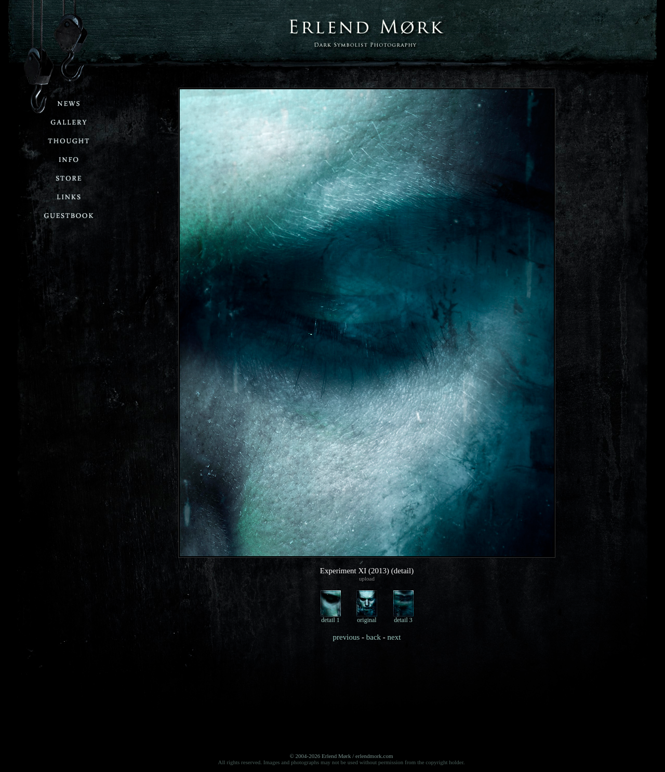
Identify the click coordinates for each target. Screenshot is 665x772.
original (366, 617)
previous (346, 637)
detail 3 (403, 617)
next (394, 637)
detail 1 (331, 617)
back (373, 637)
